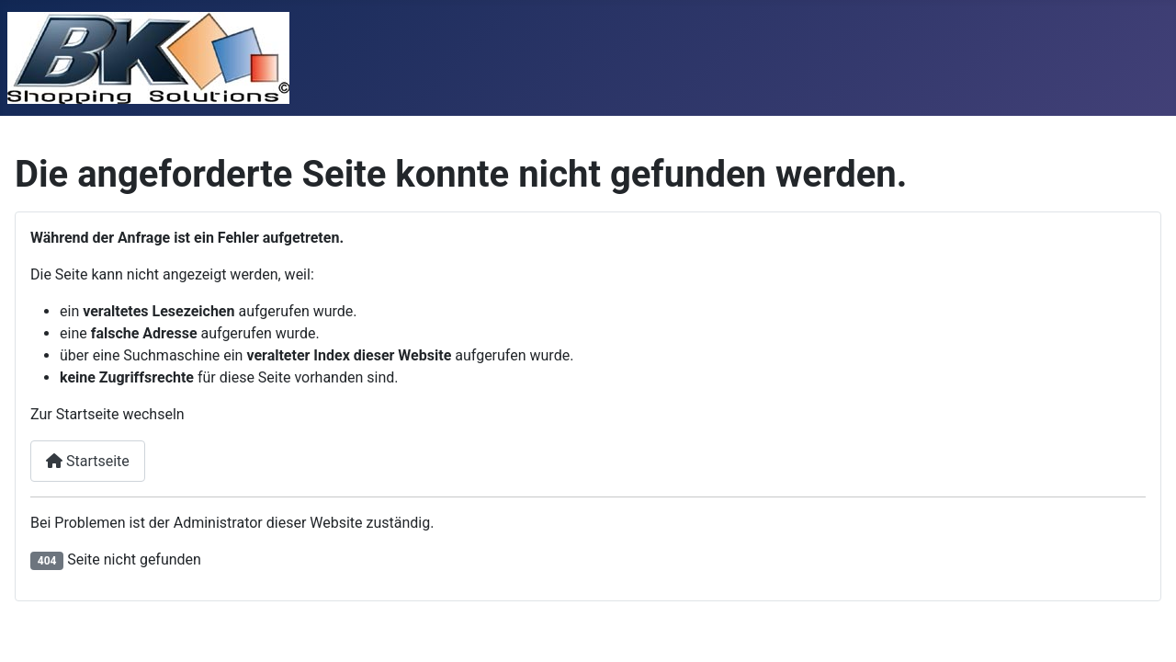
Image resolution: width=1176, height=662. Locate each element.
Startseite (88, 461)
